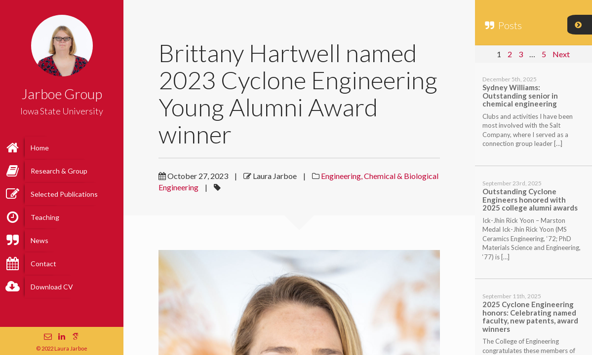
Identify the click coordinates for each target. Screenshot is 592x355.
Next (561, 54)
